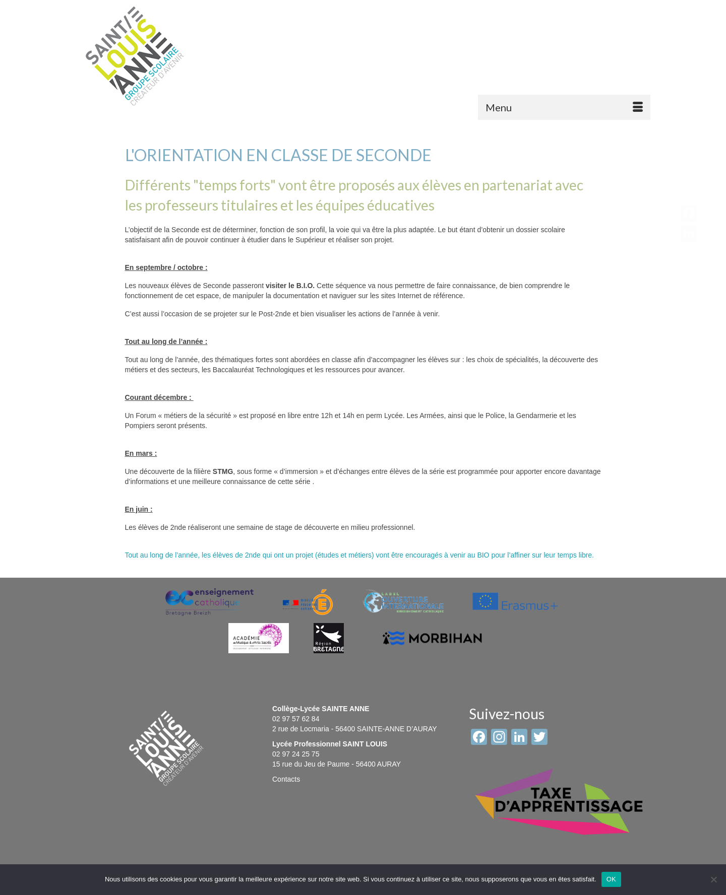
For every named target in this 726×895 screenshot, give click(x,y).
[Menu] (564, 107)
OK (611, 879)
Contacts (286, 779)
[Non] (713, 879)
